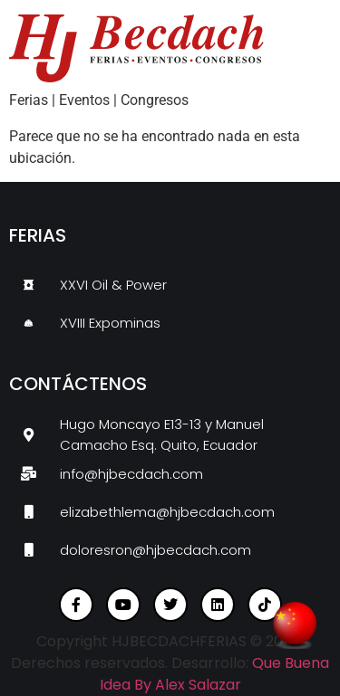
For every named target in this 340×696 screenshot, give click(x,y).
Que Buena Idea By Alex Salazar (215, 674)
